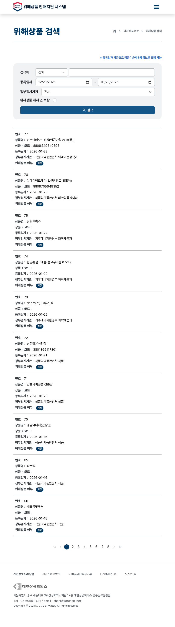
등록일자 (26, 82)
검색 (87, 110)
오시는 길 (130, 585)
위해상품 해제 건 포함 (35, 100)
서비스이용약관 (51, 585)
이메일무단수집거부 (80, 585)
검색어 (24, 72)
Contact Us (108, 585)
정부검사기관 (29, 92)
